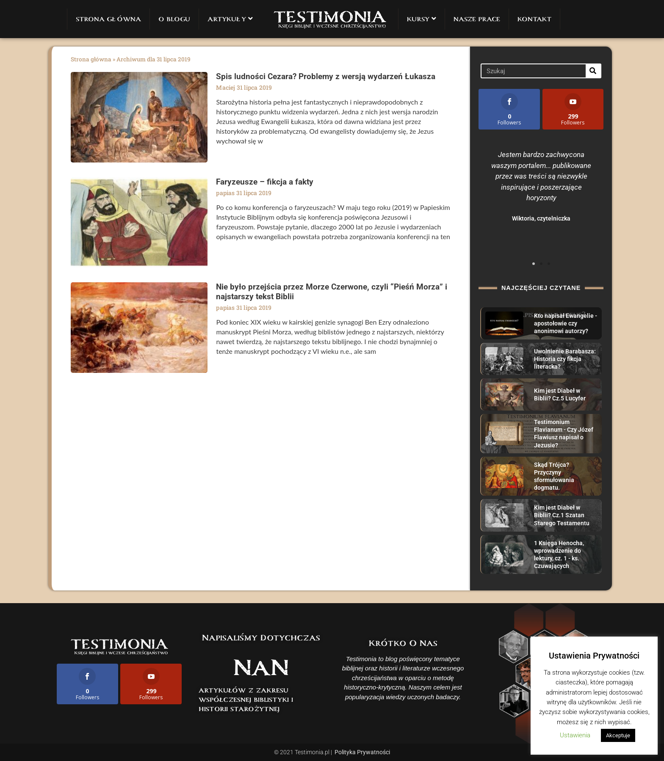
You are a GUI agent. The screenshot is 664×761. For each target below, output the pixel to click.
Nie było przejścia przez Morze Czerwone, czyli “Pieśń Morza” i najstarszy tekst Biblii (331, 291)
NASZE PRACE (477, 19)
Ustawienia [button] (575, 735)
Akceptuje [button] (618, 735)
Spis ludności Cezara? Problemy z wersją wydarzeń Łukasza (325, 76)
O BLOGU (174, 19)
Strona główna (91, 59)
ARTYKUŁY (230, 19)
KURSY (421, 19)
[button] (533, 263)
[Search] (593, 70)
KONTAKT (534, 19)
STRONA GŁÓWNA (108, 19)
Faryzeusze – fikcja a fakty (264, 182)
